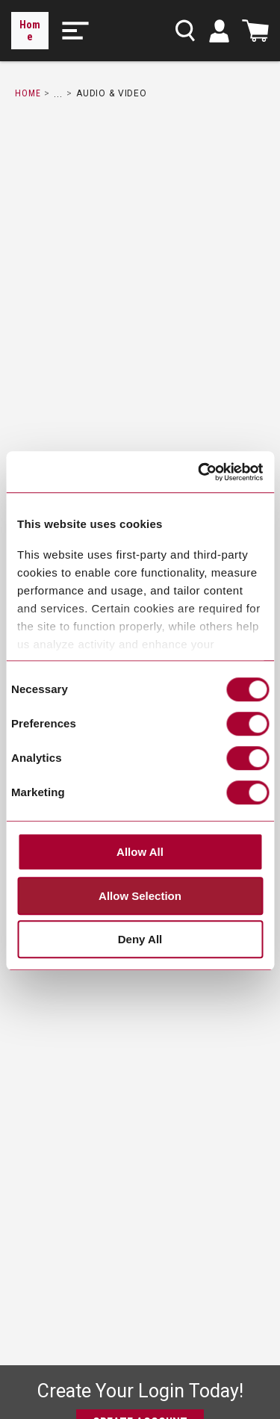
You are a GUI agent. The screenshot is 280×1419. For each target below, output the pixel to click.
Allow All (140, 852)
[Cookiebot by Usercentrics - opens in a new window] (199, 472)
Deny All (140, 940)
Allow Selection (140, 895)
